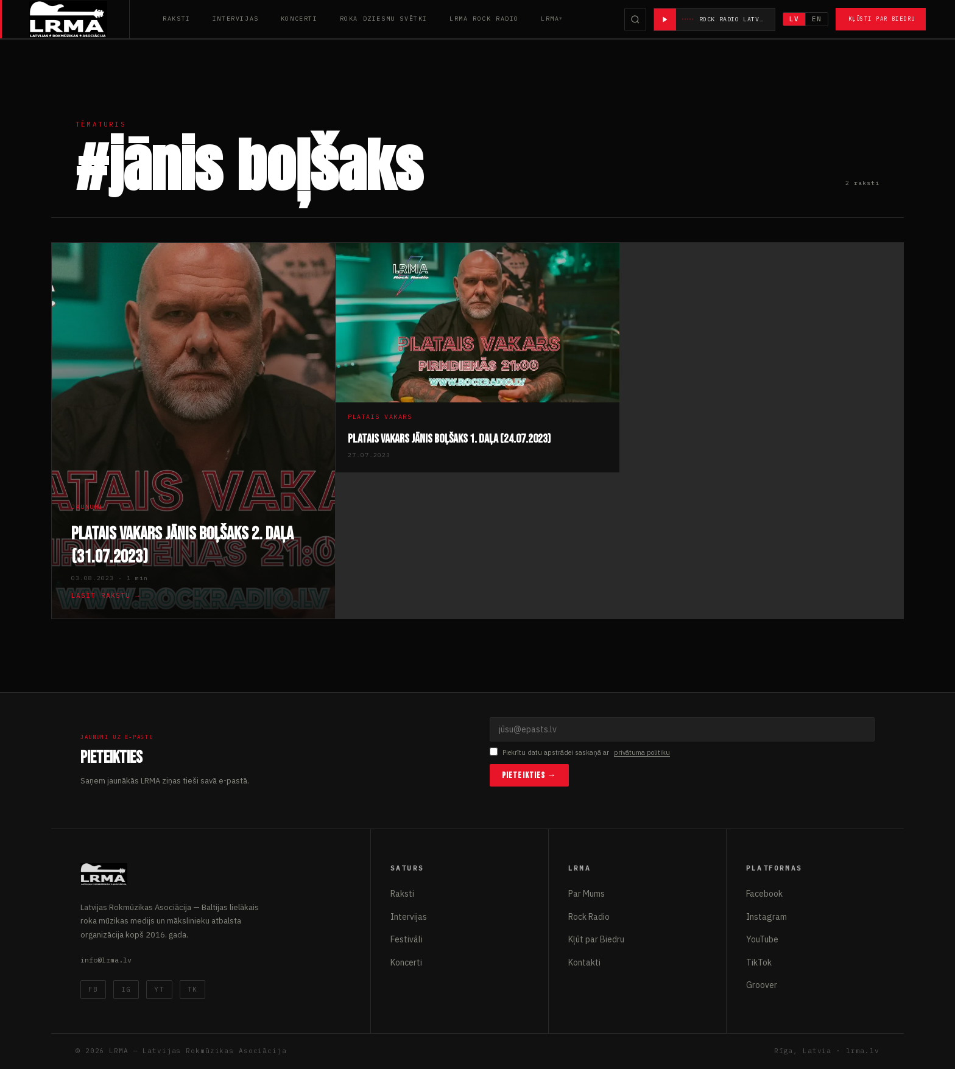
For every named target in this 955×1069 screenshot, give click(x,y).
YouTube (762, 939)
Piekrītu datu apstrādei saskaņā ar (580, 753)
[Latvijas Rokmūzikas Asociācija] (79, 19)
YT (159, 989)
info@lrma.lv (106, 959)
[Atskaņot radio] (665, 19)
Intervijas (236, 19)
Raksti (177, 19)
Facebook (764, 893)
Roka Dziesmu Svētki (384, 19)
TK (192, 989)
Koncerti (299, 19)
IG (126, 989)
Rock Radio (589, 916)
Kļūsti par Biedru (881, 18)
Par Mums (586, 893)
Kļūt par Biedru (596, 939)
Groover (761, 985)
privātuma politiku (642, 752)
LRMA (550, 19)
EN (817, 19)
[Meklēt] (635, 19)
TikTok (759, 962)
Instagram (766, 916)
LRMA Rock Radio (484, 19)
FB (93, 989)
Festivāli (406, 939)
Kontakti (584, 962)
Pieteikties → (529, 775)
